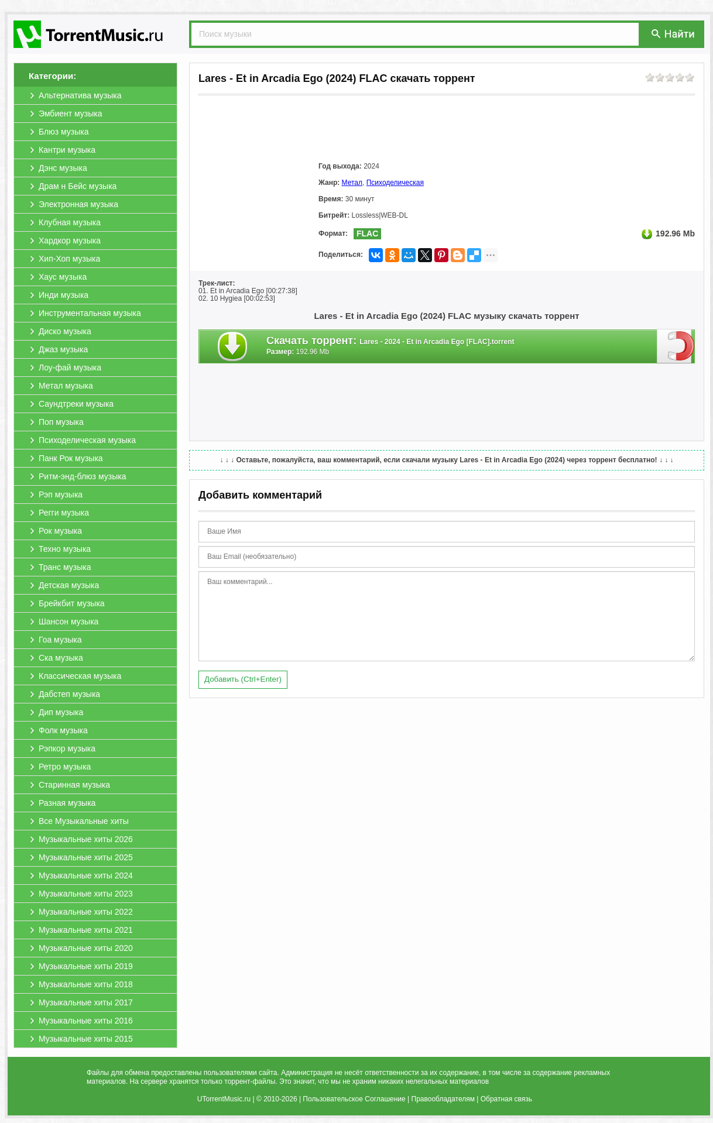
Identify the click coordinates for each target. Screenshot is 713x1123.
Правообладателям (443, 1099)
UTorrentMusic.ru (224, 1099)
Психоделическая (395, 182)
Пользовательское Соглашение (354, 1099)
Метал (352, 182)
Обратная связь (506, 1099)
